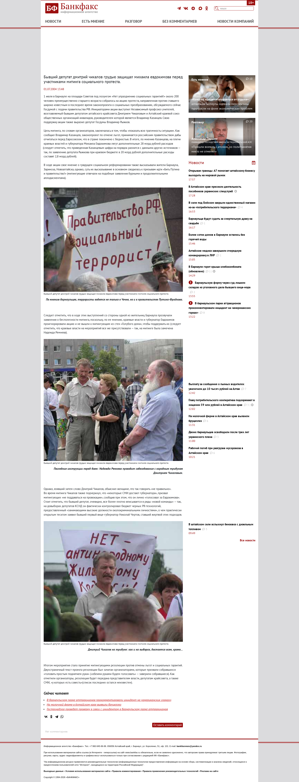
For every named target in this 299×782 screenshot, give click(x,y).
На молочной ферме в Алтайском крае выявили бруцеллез (84, 704)
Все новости (247, 540)
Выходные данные (53, 771)
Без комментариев (179, 21)
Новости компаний (235, 21)
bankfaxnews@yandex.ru (189, 746)
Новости (53, 21)
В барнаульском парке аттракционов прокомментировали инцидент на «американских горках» (109, 700)
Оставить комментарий (167, 725)
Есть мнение (93, 21)
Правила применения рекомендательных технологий (170, 771)
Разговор (133, 21)
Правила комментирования (126, 771)
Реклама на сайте (209, 771)
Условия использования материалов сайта (87, 771)
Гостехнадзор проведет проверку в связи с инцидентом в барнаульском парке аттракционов (107, 709)
